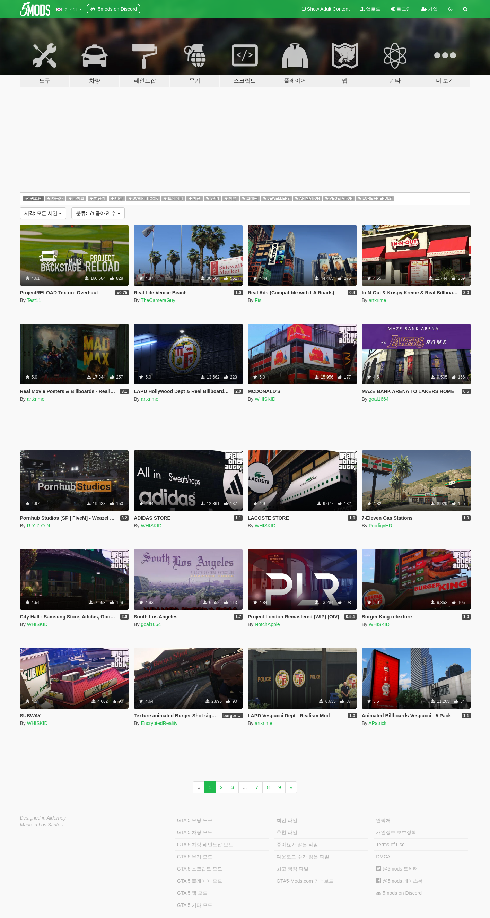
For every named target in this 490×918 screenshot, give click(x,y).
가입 (429, 9)
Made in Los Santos (41, 825)
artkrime (377, 300)
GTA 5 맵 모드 (192, 893)
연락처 (383, 820)
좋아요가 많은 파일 (297, 844)
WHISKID (265, 399)
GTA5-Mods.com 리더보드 (305, 881)
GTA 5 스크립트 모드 (199, 869)
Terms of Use (390, 844)
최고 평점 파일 (292, 869)
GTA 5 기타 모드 (194, 905)
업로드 (370, 9)
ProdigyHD (380, 525)
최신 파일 (287, 820)
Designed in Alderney (43, 818)
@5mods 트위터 (397, 869)
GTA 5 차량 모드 (194, 832)
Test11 (34, 300)
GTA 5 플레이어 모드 (199, 881)
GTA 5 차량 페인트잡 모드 (205, 844)
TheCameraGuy (158, 300)
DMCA (383, 856)
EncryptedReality (159, 723)
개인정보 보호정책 (396, 832)
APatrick (377, 723)
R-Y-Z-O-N (38, 525)
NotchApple (267, 624)
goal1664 (379, 399)
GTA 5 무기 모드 (194, 856)
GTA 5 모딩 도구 (194, 820)
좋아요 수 (98, 213)
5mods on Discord (399, 893)
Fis (258, 300)
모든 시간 (43, 213)
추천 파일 (287, 832)
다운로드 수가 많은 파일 (303, 856)
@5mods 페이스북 (399, 881)
